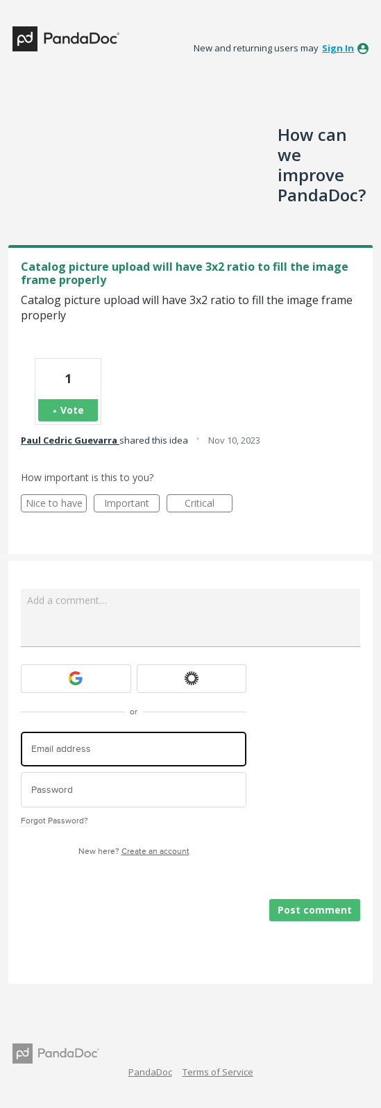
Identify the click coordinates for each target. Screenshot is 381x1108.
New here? (133, 851)
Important (132, 504)
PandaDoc (150, 1072)
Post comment (315, 909)
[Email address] (133, 749)
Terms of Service (218, 1072)
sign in (338, 48)
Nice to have (56, 504)
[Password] (133, 789)
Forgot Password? (54, 821)
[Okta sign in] (192, 678)
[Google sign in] (76, 678)
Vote (72, 410)
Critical (208, 504)
